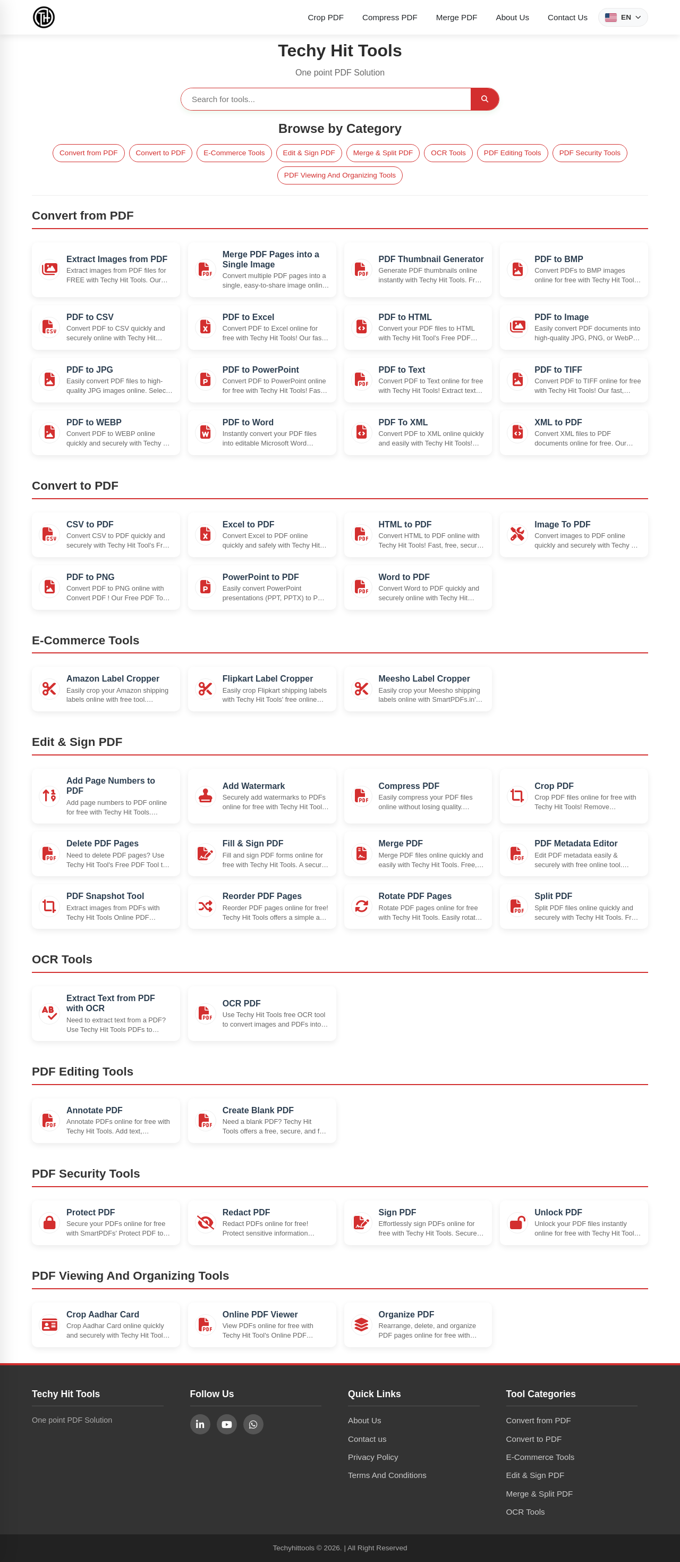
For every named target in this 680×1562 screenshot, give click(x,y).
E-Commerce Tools (234, 153)
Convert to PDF (161, 153)
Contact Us (568, 17)
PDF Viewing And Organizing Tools (340, 175)
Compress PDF (390, 17)
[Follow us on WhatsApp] (253, 1424)
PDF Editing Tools (512, 153)
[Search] (485, 99)
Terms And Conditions (387, 1475)
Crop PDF (326, 17)
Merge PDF (457, 17)
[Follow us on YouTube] (227, 1424)
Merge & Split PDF (383, 153)
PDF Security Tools (589, 153)
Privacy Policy (373, 1457)
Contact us (367, 1438)
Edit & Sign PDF (309, 153)
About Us (512, 17)
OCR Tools (448, 153)
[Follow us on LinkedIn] (200, 1424)
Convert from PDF (89, 153)
